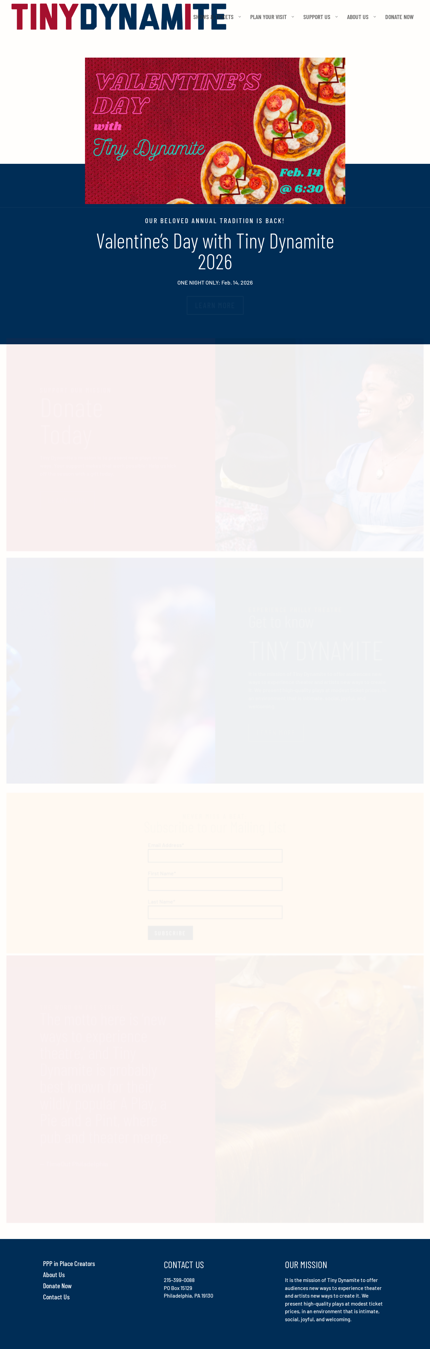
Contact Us (56, 1296)
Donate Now (57, 1285)
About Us (54, 1274)
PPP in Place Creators (69, 1263)
